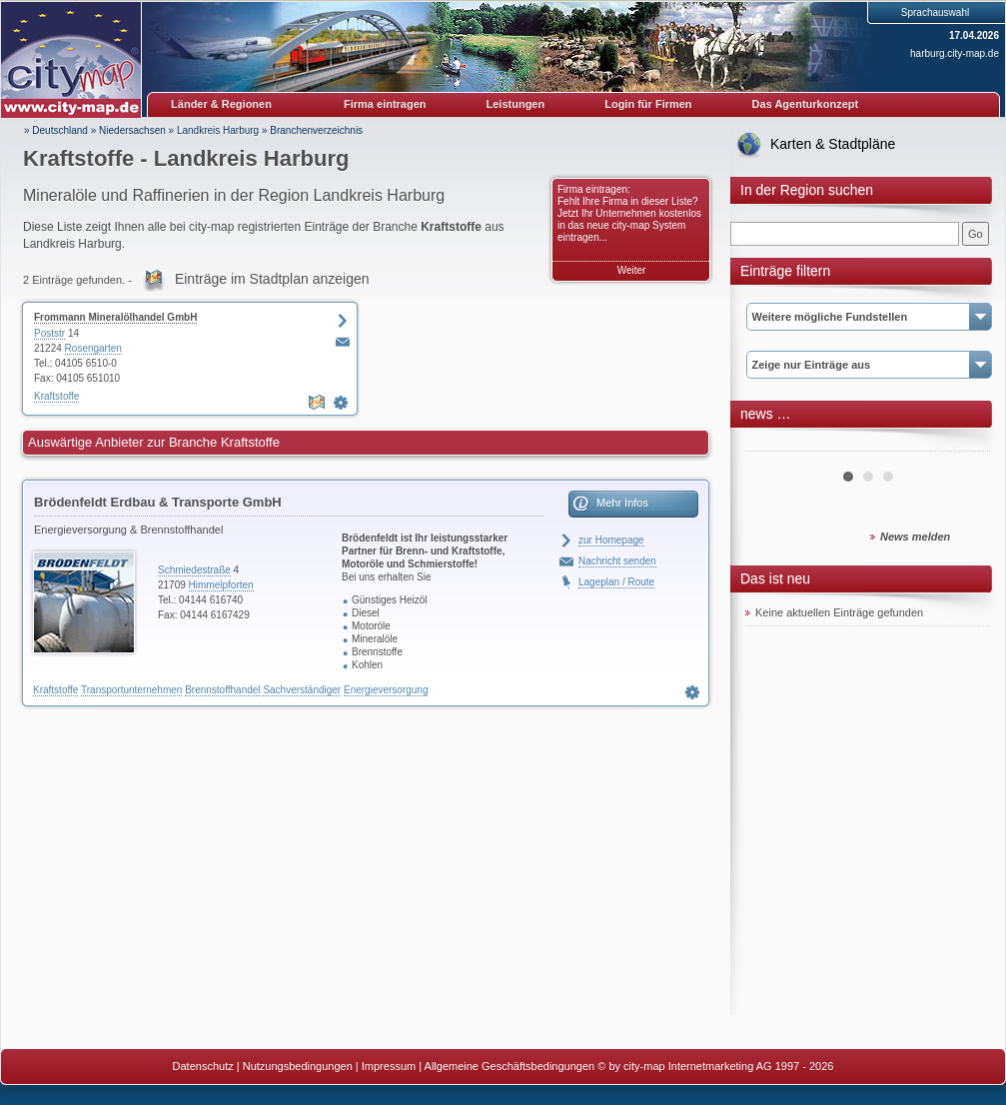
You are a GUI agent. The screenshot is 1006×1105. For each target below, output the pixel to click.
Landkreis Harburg (218, 130)
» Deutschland (56, 130)
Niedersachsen (132, 130)
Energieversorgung (386, 689)
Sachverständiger (302, 689)
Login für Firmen (647, 104)
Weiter (631, 270)
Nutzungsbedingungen (298, 1066)
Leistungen (516, 104)
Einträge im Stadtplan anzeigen (272, 279)
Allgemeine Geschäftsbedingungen (510, 1066)
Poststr (49, 333)
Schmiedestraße (194, 569)
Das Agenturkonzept (805, 104)
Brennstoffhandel (222, 689)
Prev (771, 444)
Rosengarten (93, 348)
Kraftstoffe (56, 396)
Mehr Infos (622, 503)
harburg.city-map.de (954, 53)
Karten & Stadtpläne (832, 144)
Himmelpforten (221, 584)
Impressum (389, 1066)
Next (964, 444)
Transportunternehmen (131, 689)
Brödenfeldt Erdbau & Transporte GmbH (158, 502)
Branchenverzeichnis (316, 130)
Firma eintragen (385, 104)
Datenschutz (203, 1066)
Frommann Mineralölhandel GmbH (115, 317)
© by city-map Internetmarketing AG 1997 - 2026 (715, 1066)
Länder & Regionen (221, 104)
